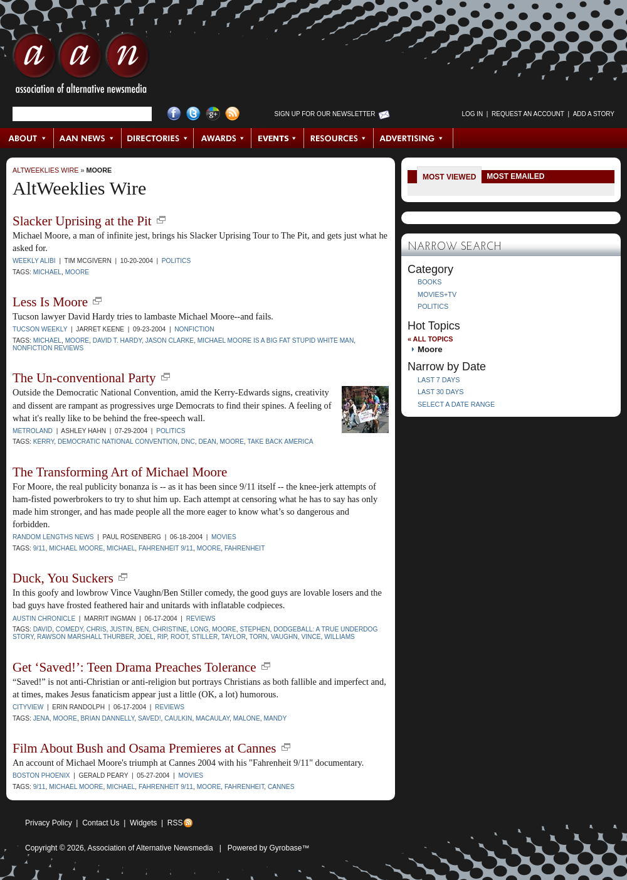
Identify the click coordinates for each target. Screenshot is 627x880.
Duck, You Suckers (63, 578)
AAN (80, 65)
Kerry (44, 441)
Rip (162, 636)
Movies (223, 537)
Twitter (193, 114)
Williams (339, 636)
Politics (176, 260)
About (27, 138)
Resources (339, 138)
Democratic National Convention (117, 441)
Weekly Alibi (34, 260)
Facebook (174, 114)
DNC (188, 441)
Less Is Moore (50, 301)
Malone (246, 718)
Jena (41, 718)
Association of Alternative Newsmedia (150, 848)
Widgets (143, 822)
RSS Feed (232, 114)
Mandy (275, 718)
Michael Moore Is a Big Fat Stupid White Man (276, 340)
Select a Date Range (456, 404)
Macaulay (212, 718)
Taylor (233, 636)
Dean (207, 441)
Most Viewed (449, 177)
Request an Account (528, 113)
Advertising (413, 138)
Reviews (201, 618)
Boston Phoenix (41, 775)
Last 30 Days (440, 391)
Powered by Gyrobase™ (269, 848)
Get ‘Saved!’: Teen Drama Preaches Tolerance (134, 667)
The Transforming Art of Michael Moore (120, 472)
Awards (222, 138)
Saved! (149, 718)
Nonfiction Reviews (48, 348)
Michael (47, 272)
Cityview (28, 707)
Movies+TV (437, 294)
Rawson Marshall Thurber (85, 636)
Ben (142, 629)
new (161, 219)
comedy (69, 629)
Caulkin (178, 718)
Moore (99, 170)
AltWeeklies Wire (45, 170)
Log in (472, 113)
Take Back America (280, 441)
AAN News (88, 138)
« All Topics (430, 339)
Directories (158, 138)
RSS (175, 822)
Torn (259, 636)
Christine (169, 629)
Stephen (255, 629)
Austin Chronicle (44, 618)
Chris (97, 629)
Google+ (213, 114)
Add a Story (593, 113)
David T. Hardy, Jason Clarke (143, 340)
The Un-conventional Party (84, 377)
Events (277, 138)
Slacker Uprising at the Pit (82, 220)
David (42, 629)
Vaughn (284, 636)
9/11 (39, 548)
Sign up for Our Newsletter (325, 113)
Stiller (205, 636)
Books (429, 282)
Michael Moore (76, 548)
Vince (310, 636)
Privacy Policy (48, 822)
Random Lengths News (53, 537)
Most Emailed (515, 176)
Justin (121, 629)
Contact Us (100, 822)
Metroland (33, 430)
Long (200, 629)
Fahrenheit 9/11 (166, 548)
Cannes (281, 786)
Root (179, 636)
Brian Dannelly (108, 718)
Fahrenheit (244, 548)
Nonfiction (194, 329)
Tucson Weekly (40, 329)
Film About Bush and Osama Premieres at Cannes (145, 748)
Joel (146, 636)
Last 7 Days (439, 380)
